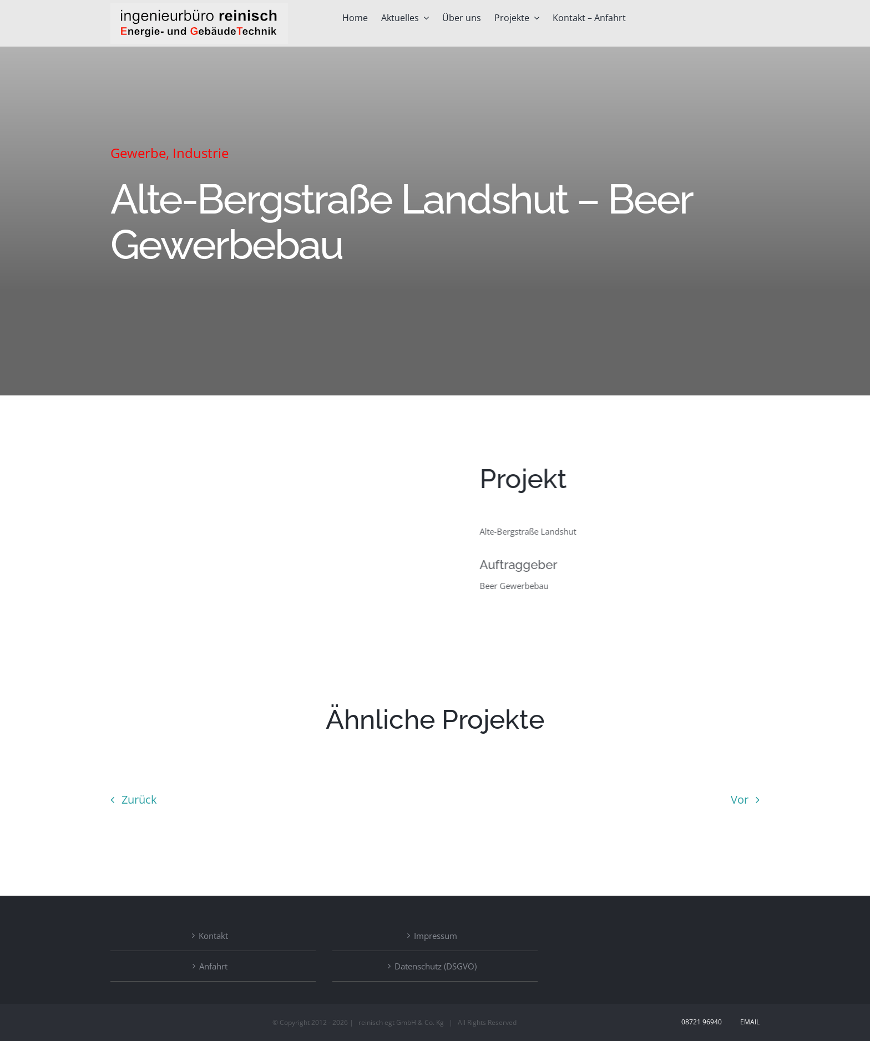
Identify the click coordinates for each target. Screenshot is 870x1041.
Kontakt (213, 935)
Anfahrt (213, 966)
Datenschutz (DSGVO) (435, 966)
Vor (739, 799)
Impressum (435, 935)
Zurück (139, 799)
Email (748, 1022)
